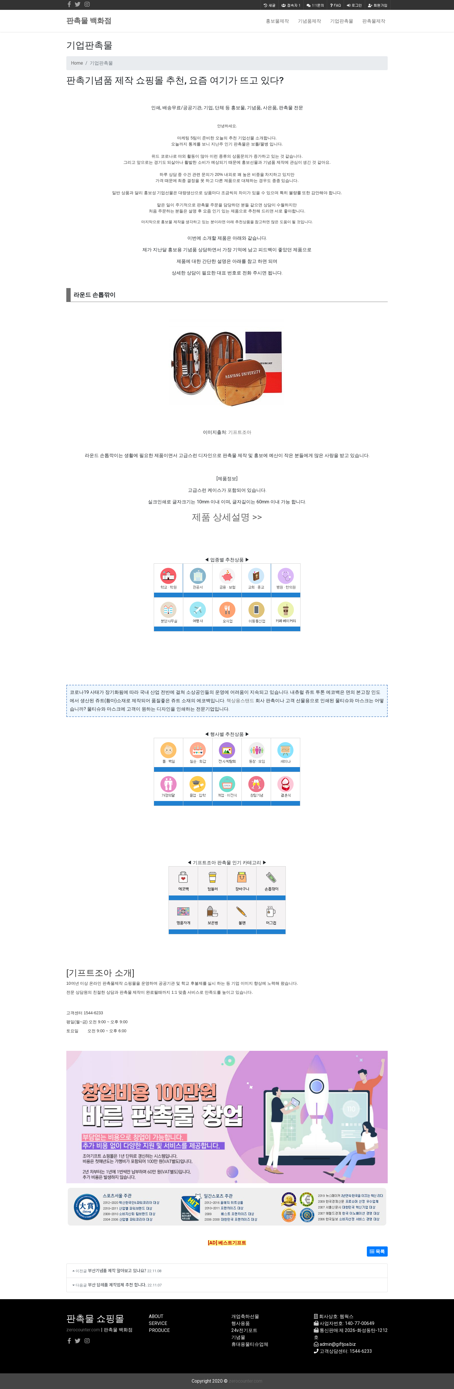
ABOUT (156, 1316)
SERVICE (158, 1323)
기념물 (238, 1337)
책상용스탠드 (240, 700)
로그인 (354, 5)
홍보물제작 (277, 21)
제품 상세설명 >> (227, 517)
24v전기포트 (244, 1330)
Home (77, 63)
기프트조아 (239, 432)
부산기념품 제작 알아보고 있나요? (117, 1270)
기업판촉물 (341, 21)
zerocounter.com (83, 1329)
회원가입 (377, 5)
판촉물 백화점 (88, 21)
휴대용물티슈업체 (249, 1344)
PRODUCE (159, 1330)
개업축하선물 (245, 1316)
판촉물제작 (373, 21)
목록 (377, 1251)
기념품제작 (309, 21)
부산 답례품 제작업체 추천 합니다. (117, 1284)
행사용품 (240, 1323)
